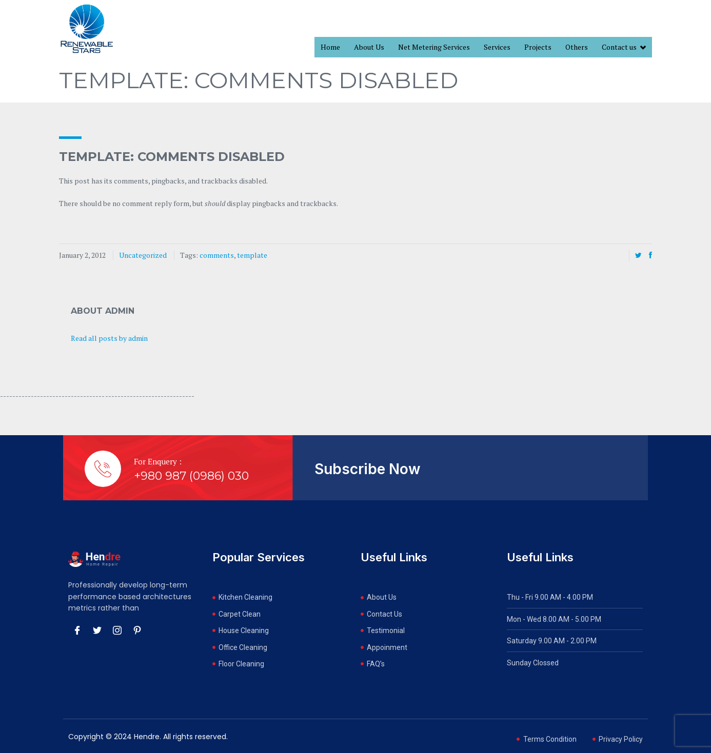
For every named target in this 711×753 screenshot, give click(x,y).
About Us (369, 47)
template (252, 255)
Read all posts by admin (109, 338)
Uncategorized (143, 255)
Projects (537, 47)
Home (330, 47)
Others (576, 47)
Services (497, 47)
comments (217, 255)
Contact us (624, 47)
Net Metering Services (434, 47)
